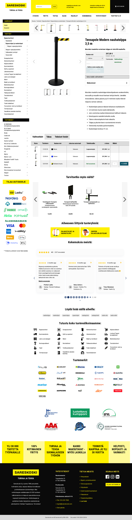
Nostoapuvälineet (9, 87)
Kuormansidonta (8, 66)
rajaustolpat (75, 315)
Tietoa (55, 16)
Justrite (6, 138)
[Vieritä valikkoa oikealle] (123, 28)
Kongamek (7, 149)
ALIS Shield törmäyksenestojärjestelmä (12, 129)
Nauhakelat (9, 41)
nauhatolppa (46, 315)
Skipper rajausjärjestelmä (14, 46)
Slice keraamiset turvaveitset (12, 170)
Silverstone (7, 167)
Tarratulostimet (8, 95)
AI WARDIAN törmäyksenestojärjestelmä (12, 125)
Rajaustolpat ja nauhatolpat (14, 43)
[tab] (38, 137)
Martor (6, 154)
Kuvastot (6, 28)
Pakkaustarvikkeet (9, 93)
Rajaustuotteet (9, 38)
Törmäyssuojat (8, 109)
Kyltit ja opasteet (9, 69)
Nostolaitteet (8, 90)
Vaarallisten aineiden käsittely (12, 111)
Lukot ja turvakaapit (9, 77)
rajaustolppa (66, 315)
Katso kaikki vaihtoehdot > (95, 77)
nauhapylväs (85, 315)
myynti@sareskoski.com (73, 5)
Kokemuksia (86, 16)
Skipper (6, 173)
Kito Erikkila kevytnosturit (11, 146)
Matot (6, 79)
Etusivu (36, 16)
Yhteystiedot (101, 16)
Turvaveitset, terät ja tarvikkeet (13, 106)
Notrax (6, 165)
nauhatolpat (56, 315)
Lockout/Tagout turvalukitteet (12, 74)
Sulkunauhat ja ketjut (11, 52)
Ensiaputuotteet (8, 58)
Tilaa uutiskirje (16, 182)
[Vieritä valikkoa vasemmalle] (36, 28)
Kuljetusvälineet (8, 63)
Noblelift (6, 162)
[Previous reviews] (34, 278)
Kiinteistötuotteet (9, 61)
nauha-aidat (114, 315)
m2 (5, 151)
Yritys (45, 16)
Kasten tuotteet (8, 141)
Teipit (5, 98)
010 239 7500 (70, 7)
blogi (64, 16)
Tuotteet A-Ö (116, 16)
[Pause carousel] (80, 300)
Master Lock (7, 157)
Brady (5, 133)
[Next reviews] (126, 278)
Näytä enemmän (44, 281)
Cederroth (7, 135)
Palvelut (74, 16)
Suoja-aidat (9, 55)
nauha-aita (105, 315)
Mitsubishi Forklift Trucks (11, 159)
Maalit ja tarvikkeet (9, 82)
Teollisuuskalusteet (9, 101)
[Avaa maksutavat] (107, 83)
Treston (6, 175)
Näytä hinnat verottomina (97, 7)
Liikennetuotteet (8, 71)
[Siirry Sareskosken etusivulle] (16, 6)
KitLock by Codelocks (10, 143)
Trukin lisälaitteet (9, 103)
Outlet (6, 25)
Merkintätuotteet (9, 85)
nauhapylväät (95, 315)
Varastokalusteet (9, 114)
